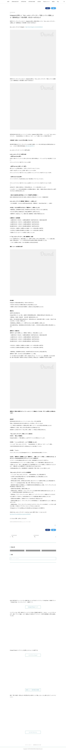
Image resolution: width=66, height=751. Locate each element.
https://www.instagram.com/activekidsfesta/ (34, 27)
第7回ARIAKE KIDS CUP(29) (17, 521)
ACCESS (39, 1)
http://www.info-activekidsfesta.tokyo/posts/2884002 (20, 514)
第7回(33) (11, 521)
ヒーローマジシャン (33, 732)
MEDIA (53, 1)
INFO (8, 1)
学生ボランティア (46, 1)
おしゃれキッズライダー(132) (26, 521)
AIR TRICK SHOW (32, 1)
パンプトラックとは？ (33, 655)
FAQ (58, 1)
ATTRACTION (23, 1)
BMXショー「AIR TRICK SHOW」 (33, 690)
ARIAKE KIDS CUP (15, 1)
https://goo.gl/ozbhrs (29, 145)
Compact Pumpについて (33, 607)
